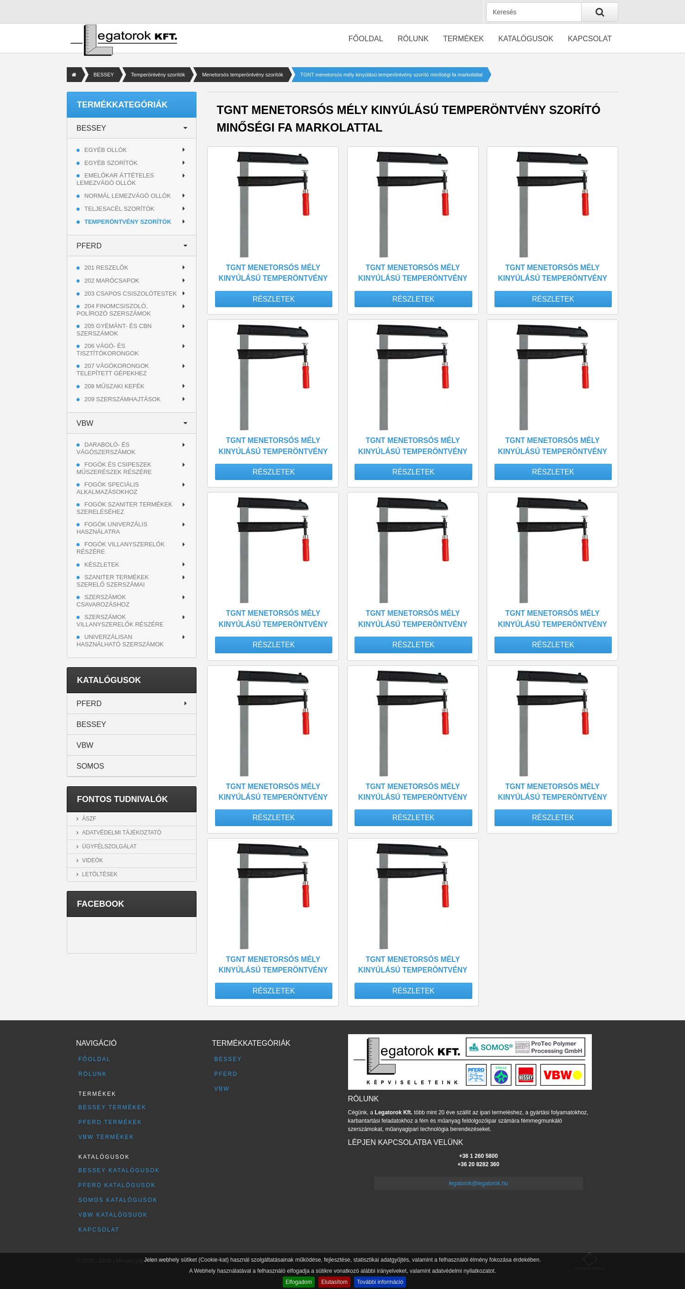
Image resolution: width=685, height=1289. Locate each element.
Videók (92, 860)
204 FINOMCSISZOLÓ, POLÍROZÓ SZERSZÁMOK (113, 310)
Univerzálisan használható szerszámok (120, 640)
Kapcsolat (590, 39)
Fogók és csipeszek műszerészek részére (114, 468)
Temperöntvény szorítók (158, 74)
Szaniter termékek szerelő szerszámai (112, 581)
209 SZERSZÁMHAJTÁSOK (122, 399)
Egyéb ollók (105, 149)
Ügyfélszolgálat (109, 846)
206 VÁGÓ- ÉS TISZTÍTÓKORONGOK (107, 349)
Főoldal (366, 39)
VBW (84, 423)
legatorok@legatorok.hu (478, 1183)
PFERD (88, 246)
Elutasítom (334, 1282)
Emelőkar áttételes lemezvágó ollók (115, 179)
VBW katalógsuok (113, 1215)
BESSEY (104, 74)
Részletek (274, 299)
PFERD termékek (110, 1122)
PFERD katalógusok (117, 1185)
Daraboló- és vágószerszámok (105, 448)
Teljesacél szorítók (119, 208)
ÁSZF (89, 818)
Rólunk (413, 39)
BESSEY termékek (112, 1107)
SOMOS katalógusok (118, 1200)
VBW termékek (106, 1137)
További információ (380, 1282)
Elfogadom (298, 1282)
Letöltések (99, 874)
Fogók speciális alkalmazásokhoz (107, 488)
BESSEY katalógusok (119, 1170)
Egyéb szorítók (111, 162)
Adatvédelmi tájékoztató (121, 832)
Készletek (101, 564)
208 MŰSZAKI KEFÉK (114, 386)
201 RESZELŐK (106, 267)
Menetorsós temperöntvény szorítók (242, 74)
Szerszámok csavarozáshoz (102, 601)
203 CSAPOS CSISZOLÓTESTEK (130, 293)
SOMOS (90, 766)
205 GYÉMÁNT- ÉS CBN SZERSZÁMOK (114, 329)
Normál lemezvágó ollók (127, 195)
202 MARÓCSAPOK (112, 280)
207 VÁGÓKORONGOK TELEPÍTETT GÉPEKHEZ (112, 369)
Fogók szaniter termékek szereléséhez (124, 508)
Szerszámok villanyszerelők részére (120, 620)
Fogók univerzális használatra (111, 528)
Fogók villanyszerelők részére (120, 548)
